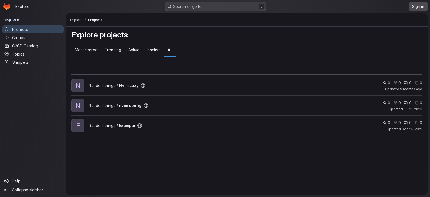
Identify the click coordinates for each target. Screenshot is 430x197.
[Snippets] (33, 62)
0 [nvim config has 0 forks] (397, 102)
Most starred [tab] (86, 49)
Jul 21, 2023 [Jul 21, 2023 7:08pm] (413, 109)
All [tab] (170, 49)
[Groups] (33, 37)
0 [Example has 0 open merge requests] (408, 122)
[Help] (33, 181)
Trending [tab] (113, 49)
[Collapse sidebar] (33, 190)
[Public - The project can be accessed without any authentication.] (143, 85)
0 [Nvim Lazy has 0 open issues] (418, 82)
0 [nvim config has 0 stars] (386, 102)
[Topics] (33, 54)
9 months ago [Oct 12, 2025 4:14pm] (411, 89)
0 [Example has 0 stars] (386, 122)
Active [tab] (134, 49)
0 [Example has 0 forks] (397, 122)
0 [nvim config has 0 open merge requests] (408, 102)
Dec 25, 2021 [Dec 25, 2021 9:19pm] (412, 129)
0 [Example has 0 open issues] (418, 122)
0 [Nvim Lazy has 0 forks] (397, 82)
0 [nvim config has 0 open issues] (418, 102)
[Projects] (33, 29)
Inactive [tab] (154, 49)
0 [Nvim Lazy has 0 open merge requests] (408, 82)
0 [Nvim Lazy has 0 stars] (386, 82)
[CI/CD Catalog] (33, 46)
